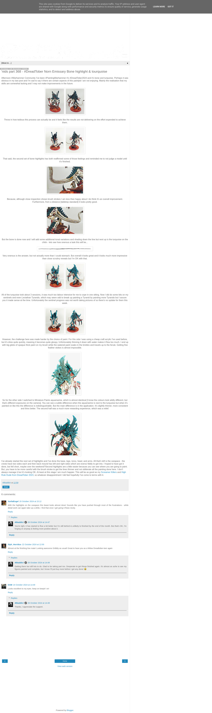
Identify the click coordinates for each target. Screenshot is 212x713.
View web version (64, 666)
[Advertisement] (65, 23)
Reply (10, 512)
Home (65, 661)
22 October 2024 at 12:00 (33, 544)
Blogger (70, 710)
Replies (14, 517)
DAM (10, 585)
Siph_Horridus (14, 544)
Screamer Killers (109, 472)
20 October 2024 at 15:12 (30, 501)
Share (6, 487)
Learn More (159, 7)
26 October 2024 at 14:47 (39, 522)
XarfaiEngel (13, 501)
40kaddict (19, 522)
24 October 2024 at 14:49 (24, 585)
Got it (171, 7)
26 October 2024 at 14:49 (39, 563)
